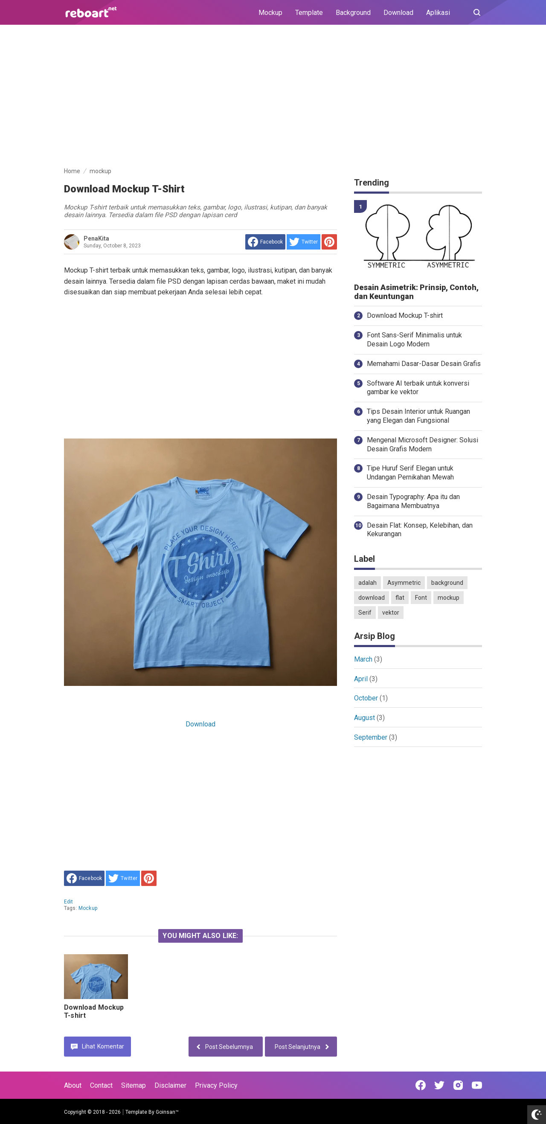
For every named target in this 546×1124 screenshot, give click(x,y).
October (366, 698)
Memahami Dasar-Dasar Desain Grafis (424, 364)
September (370, 737)
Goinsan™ (167, 1112)
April (361, 679)
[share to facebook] (265, 242)
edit (68, 902)
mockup (87, 908)
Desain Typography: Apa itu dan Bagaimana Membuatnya (413, 501)
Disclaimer (170, 1085)
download (371, 597)
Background (353, 13)
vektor (390, 612)
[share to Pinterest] (329, 242)
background (447, 582)
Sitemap (133, 1085)
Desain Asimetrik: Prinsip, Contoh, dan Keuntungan (416, 292)
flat (399, 597)
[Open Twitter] (439, 1085)
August (364, 718)
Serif (365, 612)
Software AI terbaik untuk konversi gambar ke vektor (418, 387)
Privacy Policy (216, 1085)
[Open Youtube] (477, 1085)
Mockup (270, 13)
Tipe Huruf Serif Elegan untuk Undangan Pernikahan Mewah (410, 472)
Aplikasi (438, 13)
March (363, 659)
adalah (367, 582)
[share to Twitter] (303, 242)
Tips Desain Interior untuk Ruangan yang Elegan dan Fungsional (418, 415)
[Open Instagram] (458, 1085)
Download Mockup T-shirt (405, 315)
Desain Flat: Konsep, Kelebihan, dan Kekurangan (420, 529)
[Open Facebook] (420, 1085)
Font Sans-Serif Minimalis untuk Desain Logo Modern (414, 339)
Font (421, 597)
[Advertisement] (273, 97)
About (72, 1085)
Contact (101, 1085)
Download (398, 13)
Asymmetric (404, 582)
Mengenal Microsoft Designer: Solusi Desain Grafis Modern (422, 444)
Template (309, 13)
